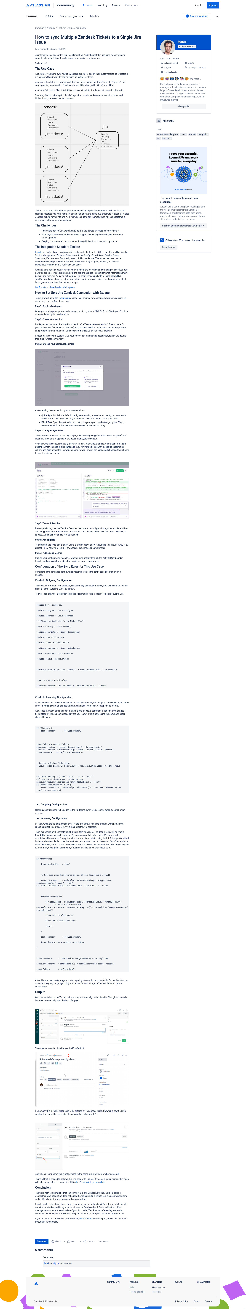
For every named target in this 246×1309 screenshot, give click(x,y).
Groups (51, 28)
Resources (156, 1292)
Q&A (49, 16)
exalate (192, 134)
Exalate (38, 252)
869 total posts (170, 72)
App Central (81, 28)
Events (116, 5)
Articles (94, 16)
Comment (42, 1241)
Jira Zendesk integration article (90, 1182)
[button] (82, 154)
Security (208, 1301)
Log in (198, 5)
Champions (132, 5)
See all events (168, 247)
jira (158, 138)
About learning (158, 1287)
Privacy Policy (181, 1301)
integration (203, 134)
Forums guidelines (137, 1292)
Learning (102, 5)
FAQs (131, 1287)
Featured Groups (66, 28)
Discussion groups (71, 16)
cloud (183, 134)
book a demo (85, 1218)
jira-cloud (166, 138)
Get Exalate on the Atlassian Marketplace (55, 287)
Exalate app (64, 298)
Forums (87, 5)
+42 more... (195, 79)
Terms (196, 1301)
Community (65, 5)
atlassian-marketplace (167, 134)
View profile (183, 106)
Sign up (213, 5)
